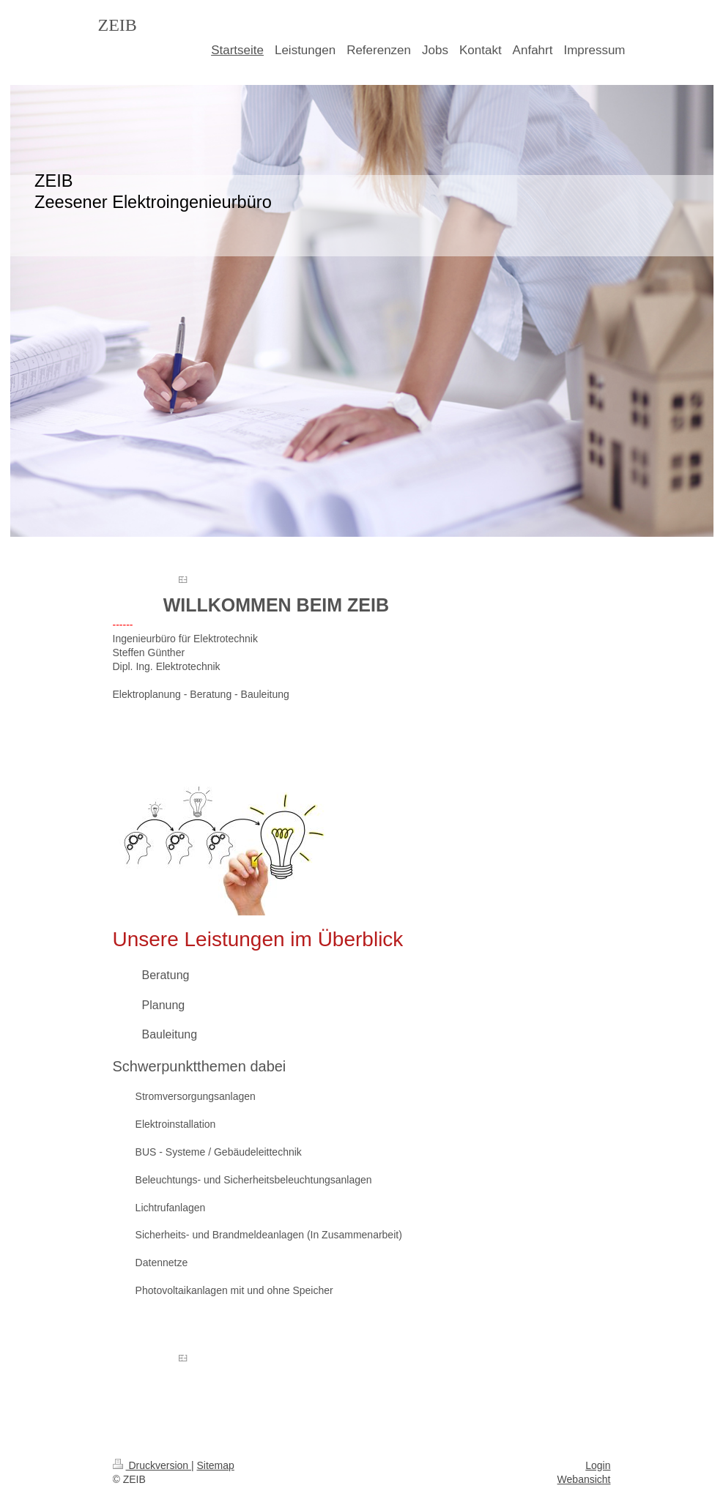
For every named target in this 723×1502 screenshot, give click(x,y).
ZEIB (117, 24)
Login (597, 1465)
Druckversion (152, 1465)
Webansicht (584, 1479)
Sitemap (215, 1465)
